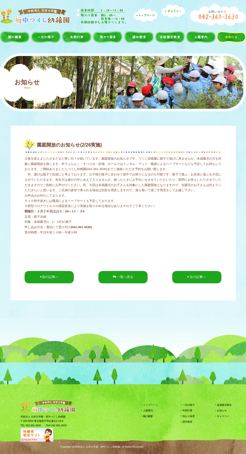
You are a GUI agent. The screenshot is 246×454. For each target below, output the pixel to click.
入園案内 (200, 37)
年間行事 (76, 37)
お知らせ (231, 37)
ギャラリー (222, 416)
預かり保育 (107, 37)
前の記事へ (49, 277)
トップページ (149, 405)
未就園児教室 (169, 37)
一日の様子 (46, 37)
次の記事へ (197, 277)
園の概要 (15, 37)
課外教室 (138, 37)
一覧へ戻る (123, 277)
